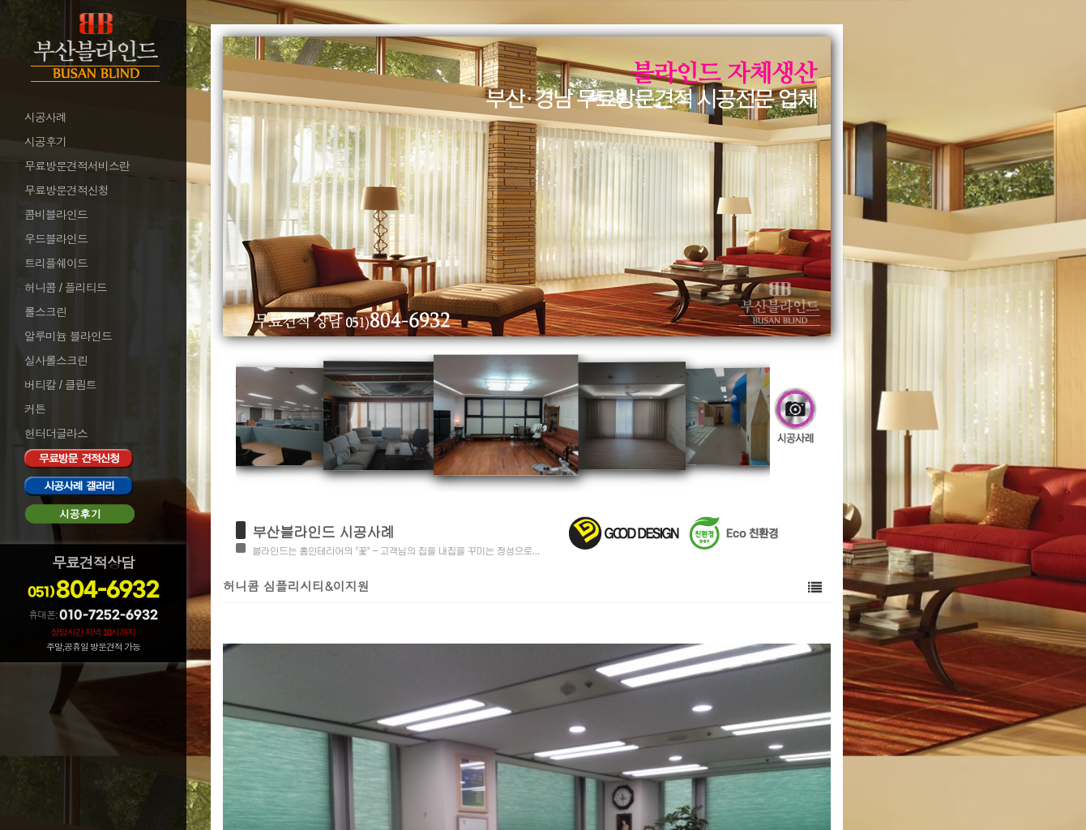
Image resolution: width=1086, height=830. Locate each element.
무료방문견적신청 (66, 190)
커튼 (34, 409)
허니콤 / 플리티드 (65, 287)
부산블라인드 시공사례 (323, 531)
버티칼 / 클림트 (60, 385)
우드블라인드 (56, 239)
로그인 (38, 674)
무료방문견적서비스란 (77, 166)
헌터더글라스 (56, 433)
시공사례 (45, 117)
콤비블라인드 (56, 214)
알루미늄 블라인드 (68, 336)
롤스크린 (45, 312)
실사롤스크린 (56, 360)
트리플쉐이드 (56, 263)
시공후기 (45, 141)
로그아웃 (43, 696)
